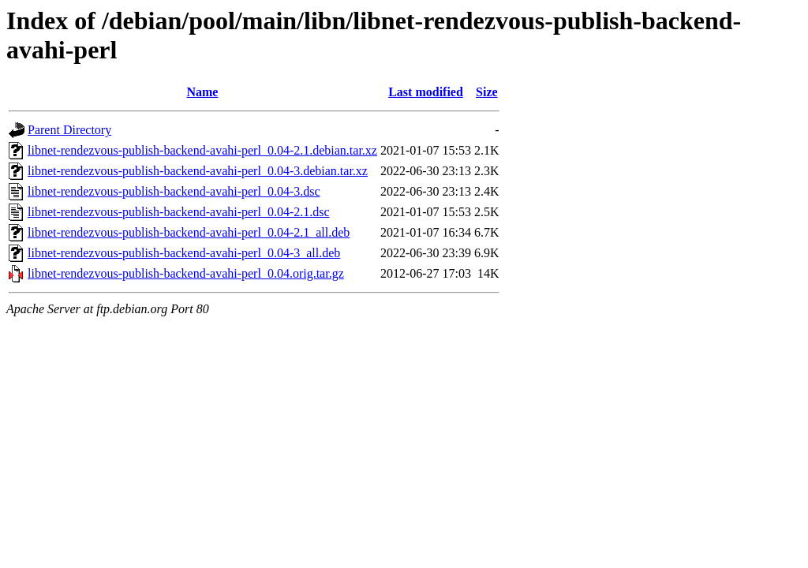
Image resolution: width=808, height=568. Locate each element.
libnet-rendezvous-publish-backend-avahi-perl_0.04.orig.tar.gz (186, 273)
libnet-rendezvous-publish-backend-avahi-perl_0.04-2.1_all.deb (189, 232)
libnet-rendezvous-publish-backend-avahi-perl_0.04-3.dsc (174, 191)
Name (202, 92)
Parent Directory (69, 129)
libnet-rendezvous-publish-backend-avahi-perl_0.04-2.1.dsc (179, 212)
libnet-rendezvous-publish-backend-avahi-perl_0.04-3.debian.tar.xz (198, 171)
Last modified (425, 92)
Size (487, 92)
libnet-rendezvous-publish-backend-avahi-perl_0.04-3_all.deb (184, 253)
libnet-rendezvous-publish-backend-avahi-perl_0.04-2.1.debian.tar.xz (202, 150)
